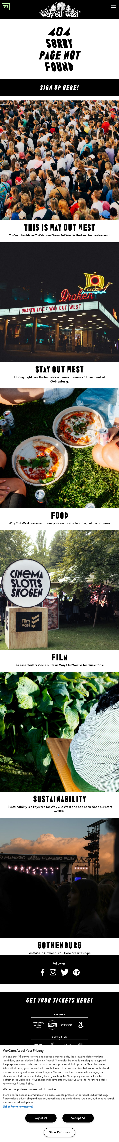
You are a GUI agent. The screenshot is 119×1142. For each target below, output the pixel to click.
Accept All (78, 1118)
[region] (59, 1093)
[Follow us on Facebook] (42, 974)
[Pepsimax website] (52, 1025)
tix (5, 7)
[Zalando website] (66, 1025)
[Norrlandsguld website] (38, 1025)
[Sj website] (80, 1025)
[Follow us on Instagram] (53, 974)
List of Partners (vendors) (18, 1107)
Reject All (41, 1118)
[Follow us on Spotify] (76, 974)
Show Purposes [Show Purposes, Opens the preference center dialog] (59, 1132)
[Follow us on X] (65, 974)
